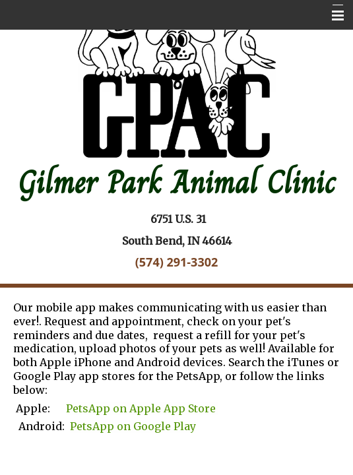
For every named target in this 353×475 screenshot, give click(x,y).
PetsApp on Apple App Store (142, 408)
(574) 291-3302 (176, 262)
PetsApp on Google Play (133, 426)
